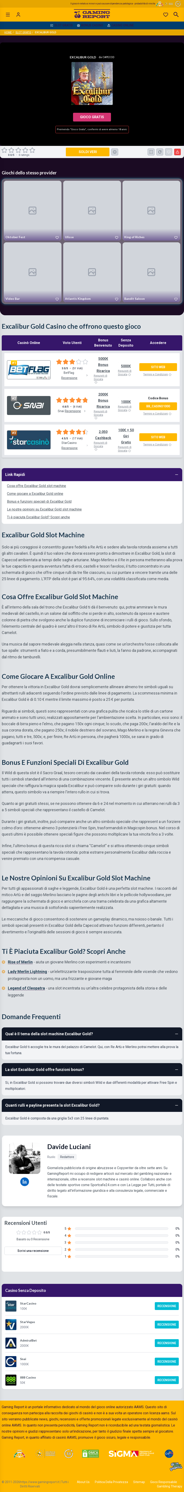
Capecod (108, 57)
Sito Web (158, 367)
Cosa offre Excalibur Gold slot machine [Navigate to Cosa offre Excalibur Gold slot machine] (36, 486)
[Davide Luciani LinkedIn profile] (24, 1181)
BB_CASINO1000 (158, 406)
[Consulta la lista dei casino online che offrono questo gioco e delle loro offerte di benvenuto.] (114, 151)
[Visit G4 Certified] (169, 1453)
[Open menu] (7, 14)
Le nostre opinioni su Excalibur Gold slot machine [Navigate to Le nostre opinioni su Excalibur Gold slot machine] (44, 509)
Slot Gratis (23, 32)
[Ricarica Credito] (159, 151)
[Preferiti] (165, 14)
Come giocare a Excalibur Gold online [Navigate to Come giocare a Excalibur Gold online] (35, 494)
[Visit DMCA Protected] (90, 1453)
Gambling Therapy (169, 1486)
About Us (83, 1482)
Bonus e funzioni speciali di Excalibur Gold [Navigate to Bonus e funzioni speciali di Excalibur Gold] (39, 501)
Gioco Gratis (92, 117)
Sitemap (139, 1482)
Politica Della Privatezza (111, 1482)
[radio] (4, 150)
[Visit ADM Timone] (19, 1453)
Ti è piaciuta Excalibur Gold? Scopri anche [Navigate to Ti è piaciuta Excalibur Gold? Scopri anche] (38, 517)
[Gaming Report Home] (92, 14)
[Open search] (176, 14)
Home (8, 32)
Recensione (166, 1306)
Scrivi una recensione (33, 1251)
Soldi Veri (88, 152)
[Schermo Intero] (151, 151)
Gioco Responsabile (163, 1482)
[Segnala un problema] (177, 151)
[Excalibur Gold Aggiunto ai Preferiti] (168, 151)
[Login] (18, 14)
